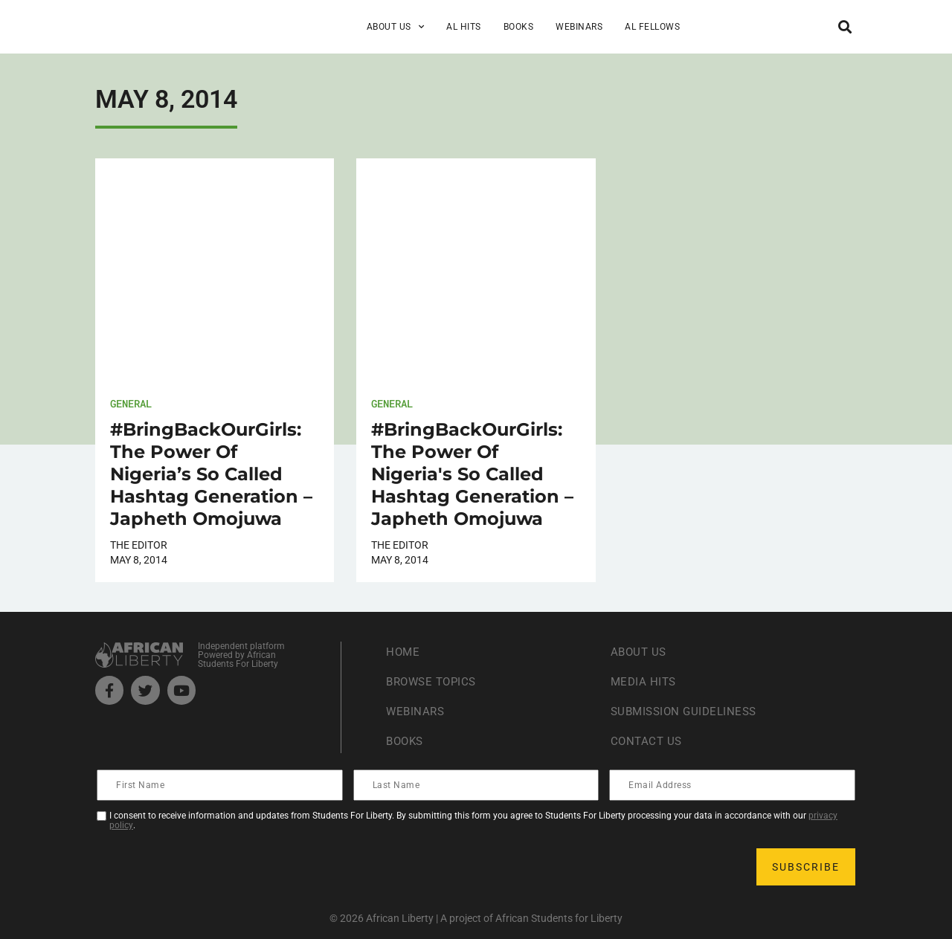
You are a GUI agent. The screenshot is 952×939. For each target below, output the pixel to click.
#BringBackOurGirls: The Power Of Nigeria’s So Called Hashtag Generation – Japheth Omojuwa (211, 474)
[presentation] (211, 867)
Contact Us (648, 742)
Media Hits (645, 682)
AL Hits (463, 27)
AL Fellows (652, 27)
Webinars (579, 27)
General (131, 403)
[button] (844, 26)
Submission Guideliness (688, 712)
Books (519, 27)
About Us (396, 26)
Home (403, 652)
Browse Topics (434, 682)
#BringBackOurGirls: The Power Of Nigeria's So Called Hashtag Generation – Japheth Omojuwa (472, 474)
